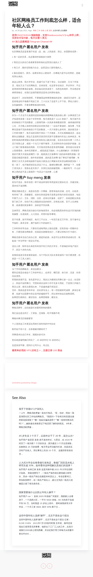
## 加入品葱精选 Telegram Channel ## (32, 41)
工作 (38, 30)
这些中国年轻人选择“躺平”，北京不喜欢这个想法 (44, 515)
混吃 (50, 30)
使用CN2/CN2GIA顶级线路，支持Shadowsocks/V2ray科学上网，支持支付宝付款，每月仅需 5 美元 (46, 36)
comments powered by (24, 383)
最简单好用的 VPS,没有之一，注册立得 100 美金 (37, 350)
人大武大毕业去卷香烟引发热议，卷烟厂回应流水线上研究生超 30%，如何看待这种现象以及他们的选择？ (46, 464)
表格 (42, 30)
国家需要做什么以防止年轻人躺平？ (37, 492)
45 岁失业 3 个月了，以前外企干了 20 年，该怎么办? (46, 435)
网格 (35, 30)
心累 (46, 30)
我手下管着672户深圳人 (31, 408)
